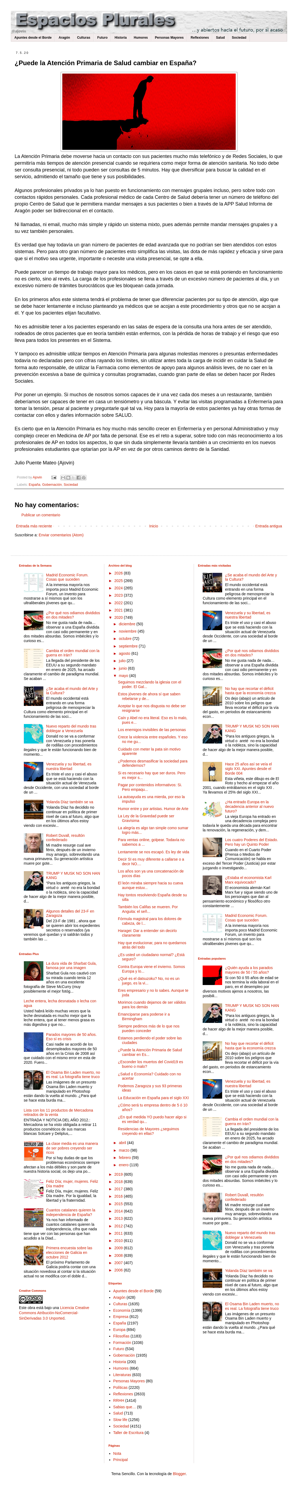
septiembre (129, 646)
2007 (119, 1263)
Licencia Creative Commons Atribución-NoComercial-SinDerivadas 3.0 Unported (54, 1313)
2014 (119, 1211)
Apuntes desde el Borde (32, 37)
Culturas (83, 37)
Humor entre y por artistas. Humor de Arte (153, 809)
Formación (122, 1342)
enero (124, 1165)
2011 (119, 1233)
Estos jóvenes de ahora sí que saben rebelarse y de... (149, 696)
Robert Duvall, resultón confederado (65, 837)
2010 (119, 1240)
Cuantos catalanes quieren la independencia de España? (70, 1212)
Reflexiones (200, 37)
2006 (119, 1270)
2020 (119, 617)
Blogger (179, 1474)
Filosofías (121, 1336)
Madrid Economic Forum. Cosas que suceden (67, 577)
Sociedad (239, 37)
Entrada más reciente (34, 526)
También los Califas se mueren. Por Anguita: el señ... (148, 909)
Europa (119, 1329)
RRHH (118, 1400)
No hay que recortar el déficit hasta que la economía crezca (250, 690)
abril (123, 1143)
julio (123, 661)
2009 (119, 1248)
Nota (117, 1453)
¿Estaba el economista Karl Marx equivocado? (248, 879)
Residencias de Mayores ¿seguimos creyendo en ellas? (148, 1131)
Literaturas (122, 1375)
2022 (119, 603)
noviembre (128, 631)
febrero (125, 1157)
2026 (119, 573)
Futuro (102, 37)
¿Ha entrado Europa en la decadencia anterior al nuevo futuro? (249, 806)
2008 (119, 1255)
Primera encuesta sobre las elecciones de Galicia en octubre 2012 (69, 1252)
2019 (119, 1174)
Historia (121, 37)
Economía (121, 1310)
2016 (119, 1196)
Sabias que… (124, 1407)
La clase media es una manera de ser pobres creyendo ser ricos (72, 1148)
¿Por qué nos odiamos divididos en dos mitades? (73, 615)
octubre (126, 638)
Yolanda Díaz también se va (69, 802)
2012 (119, 1226)
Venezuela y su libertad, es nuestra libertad (68, 766)
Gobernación (52, 485)
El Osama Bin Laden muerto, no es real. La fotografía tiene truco (73, 1074)
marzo (125, 1150)
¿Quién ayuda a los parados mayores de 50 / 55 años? (249, 970)
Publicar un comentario (40, 515)
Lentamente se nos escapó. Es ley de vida (153, 852)
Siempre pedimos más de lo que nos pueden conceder (148, 1028)
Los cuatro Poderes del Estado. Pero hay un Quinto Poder (251, 842)
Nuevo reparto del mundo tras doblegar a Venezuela (71, 728)
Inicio (153, 526)
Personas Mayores (169, 37)
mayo (124, 675)
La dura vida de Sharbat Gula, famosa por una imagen (71, 965)
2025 (119, 581)
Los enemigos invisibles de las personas (152, 730)
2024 (119, 588)
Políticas (120, 1387)
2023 (119, 595)
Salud (220, 37)
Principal (120, 1460)
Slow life (120, 1419)
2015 (119, 1204)
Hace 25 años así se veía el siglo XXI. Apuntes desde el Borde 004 (248, 768)
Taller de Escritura (128, 1432)
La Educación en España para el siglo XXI (153, 1098)
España (34, 485)
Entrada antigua (268, 526)
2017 (119, 1189)
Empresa (120, 1316)
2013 (119, 1218)
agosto (125, 653)
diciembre (128, 624)
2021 (119, 610)
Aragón (64, 37)
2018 (119, 1181)
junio (123, 668)
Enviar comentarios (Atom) (61, 535)
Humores (141, 37)
